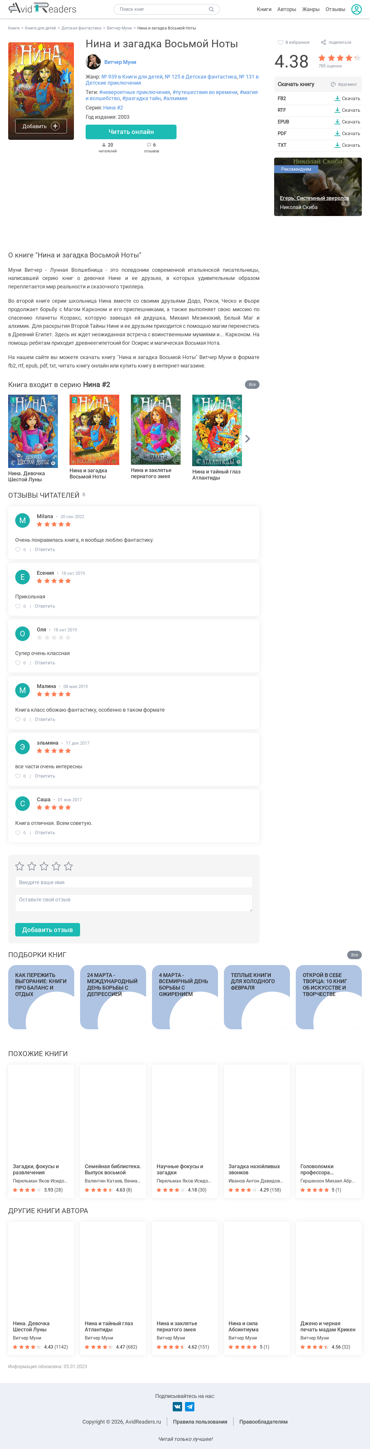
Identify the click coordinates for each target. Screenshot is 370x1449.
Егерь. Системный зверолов (314, 198)
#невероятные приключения (134, 92)
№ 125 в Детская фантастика (201, 77)
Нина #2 (113, 108)
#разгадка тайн (141, 98)
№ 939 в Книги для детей (131, 77)
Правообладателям (263, 1422)
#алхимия (175, 98)
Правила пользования (200, 1422)
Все (252, 384)
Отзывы (335, 9)
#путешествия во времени (204, 92)
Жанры (311, 9)
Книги (264, 9)
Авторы (286, 9)
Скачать (351, 98)
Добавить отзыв (47, 930)
